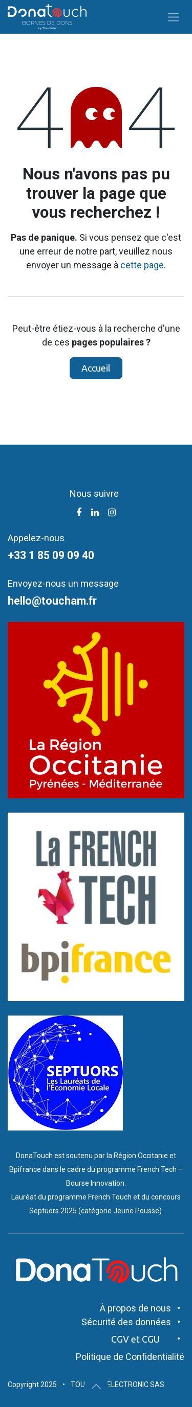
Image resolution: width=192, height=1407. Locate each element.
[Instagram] (112, 512)
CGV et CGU (135, 1339)
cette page (142, 265)
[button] (96, 1386)
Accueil (96, 368)
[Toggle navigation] (173, 17)
